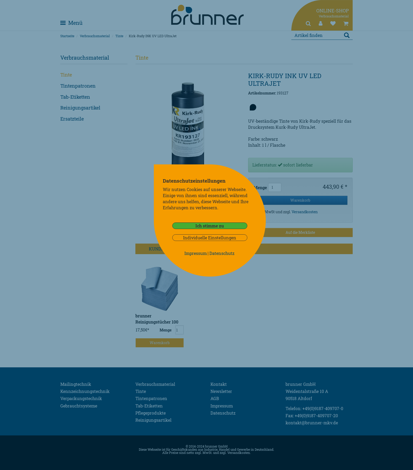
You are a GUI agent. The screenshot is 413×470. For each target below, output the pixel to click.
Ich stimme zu (209, 226)
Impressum (195, 253)
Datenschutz (221, 253)
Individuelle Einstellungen (209, 237)
